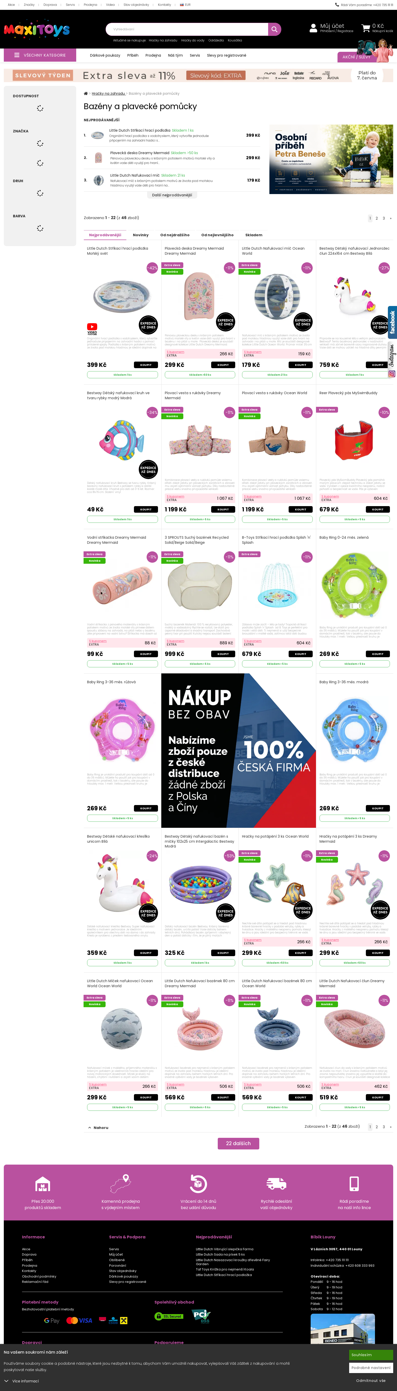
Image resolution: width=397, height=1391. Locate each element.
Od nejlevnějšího (227, 234)
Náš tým (175, 55)
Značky (29, 5)
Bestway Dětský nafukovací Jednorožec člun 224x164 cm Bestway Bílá (353, 253)
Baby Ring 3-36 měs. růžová (111, 681)
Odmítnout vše (371, 1380)
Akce (11, 5)
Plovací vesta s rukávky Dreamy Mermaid (193, 395)
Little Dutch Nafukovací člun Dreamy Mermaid (352, 983)
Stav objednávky (136, 5)
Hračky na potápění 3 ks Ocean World (275, 836)
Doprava (50, 5)
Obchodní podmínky (39, 1276)
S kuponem (176, 351)
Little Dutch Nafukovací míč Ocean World (273, 251)
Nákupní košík (382, 31)
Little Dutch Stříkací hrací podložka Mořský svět (117, 251)
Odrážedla (216, 40)
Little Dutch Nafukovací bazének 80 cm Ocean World (277, 983)
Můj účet (332, 26)
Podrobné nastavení (371, 1367)
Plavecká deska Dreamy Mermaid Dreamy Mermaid (194, 251)
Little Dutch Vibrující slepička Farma (224, 1248)
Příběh (132, 55)
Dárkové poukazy (105, 55)
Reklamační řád (35, 1281)
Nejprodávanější (106, 234)
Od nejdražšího (181, 234)
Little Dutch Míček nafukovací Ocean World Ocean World (120, 983)
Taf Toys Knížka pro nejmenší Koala (225, 1269)
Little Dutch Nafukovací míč (135, 175)
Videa (110, 5)
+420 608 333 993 (359, 1265)
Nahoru (98, 1127)
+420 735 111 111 (337, 1259)
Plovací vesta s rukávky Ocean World (274, 392)
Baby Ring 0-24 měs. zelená (344, 537)
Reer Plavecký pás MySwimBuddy (349, 392)
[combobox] (193, 29)
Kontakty (164, 5)
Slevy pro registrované (226, 55)
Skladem (266, 234)
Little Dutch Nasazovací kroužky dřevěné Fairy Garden (233, 1261)
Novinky (145, 234)
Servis (70, 5)
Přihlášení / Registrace (336, 31)
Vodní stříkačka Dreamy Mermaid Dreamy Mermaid (116, 540)
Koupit (145, 365)
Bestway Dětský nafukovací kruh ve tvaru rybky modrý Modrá (118, 395)
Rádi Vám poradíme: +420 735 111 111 (364, 5)
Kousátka (235, 40)
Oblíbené (117, 1259)
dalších (239, 1143)
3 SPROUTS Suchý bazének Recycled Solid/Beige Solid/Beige (197, 540)
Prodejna (90, 5)
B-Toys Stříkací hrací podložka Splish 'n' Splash (276, 540)
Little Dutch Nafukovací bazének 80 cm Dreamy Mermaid (200, 983)
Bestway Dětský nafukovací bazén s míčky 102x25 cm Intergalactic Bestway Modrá (199, 841)
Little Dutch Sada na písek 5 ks (220, 1254)
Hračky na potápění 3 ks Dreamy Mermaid (348, 839)
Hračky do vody (193, 40)
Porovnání (117, 1265)
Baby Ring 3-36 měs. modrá (344, 681)
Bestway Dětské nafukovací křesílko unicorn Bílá (118, 839)
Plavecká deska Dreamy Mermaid (139, 152)
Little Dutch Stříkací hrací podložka (139, 130)
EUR (185, 5)
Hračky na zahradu (163, 40)
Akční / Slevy (363, 57)
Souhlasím (362, 1354)
